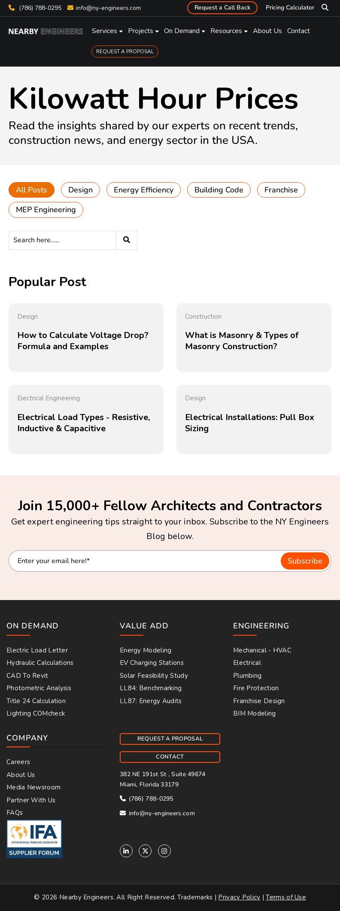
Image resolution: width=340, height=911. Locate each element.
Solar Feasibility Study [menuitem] (154, 675)
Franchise (281, 190)
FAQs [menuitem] (14, 812)
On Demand (182, 31)
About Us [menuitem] (20, 775)
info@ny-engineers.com (108, 8)
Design (80, 190)
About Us (267, 31)
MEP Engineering (46, 209)
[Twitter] (145, 850)
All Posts (31, 190)
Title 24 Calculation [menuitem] (36, 701)
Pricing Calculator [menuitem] (290, 7)
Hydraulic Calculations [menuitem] (40, 662)
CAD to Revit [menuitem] (27, 675)
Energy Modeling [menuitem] (146, 650)
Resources (226, 31)
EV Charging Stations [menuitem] (152, 662)
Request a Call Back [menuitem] (222, 7)
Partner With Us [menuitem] (31, 800)
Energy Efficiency (143, 190)
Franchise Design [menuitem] (259, 701)
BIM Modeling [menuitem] (254, 713)
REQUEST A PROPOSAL (125, 51)
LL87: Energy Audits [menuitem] (151, 701)
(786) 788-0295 (35, 8)
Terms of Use (286, 897)
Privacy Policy (239, 897)
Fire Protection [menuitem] (256, 688)
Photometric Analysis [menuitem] (38, 688)
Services (104, 31)
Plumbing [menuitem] (247, 675)
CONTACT (170, 757)
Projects (140, 31)
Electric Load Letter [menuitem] (37, 650)
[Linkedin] (126, 850)
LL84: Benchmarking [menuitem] (151, 688)
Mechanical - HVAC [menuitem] (262, 650)
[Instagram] (164, 850)
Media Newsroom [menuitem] (33, 787)
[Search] (73, 240)
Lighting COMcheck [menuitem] (35, 713)
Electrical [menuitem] (247, 662)
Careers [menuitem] (18, 762)
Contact (298, 31)
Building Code (218, 190)
